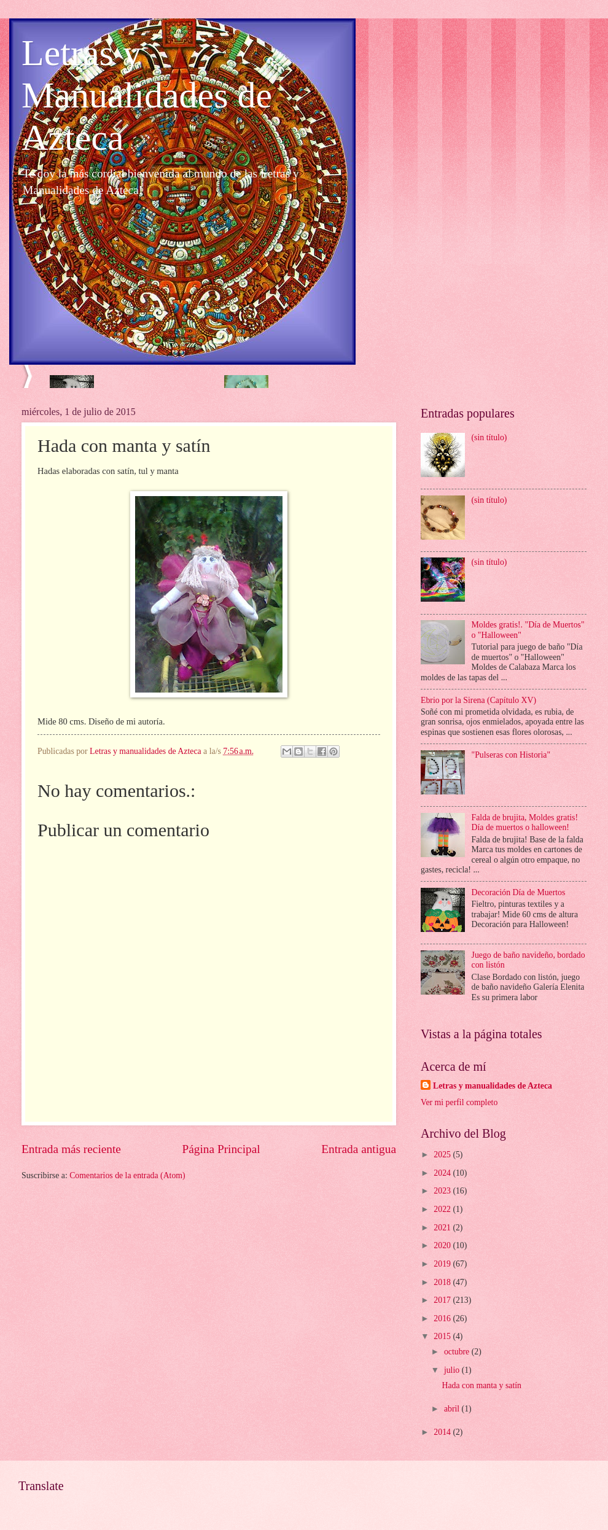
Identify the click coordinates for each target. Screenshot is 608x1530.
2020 (443, 1245)
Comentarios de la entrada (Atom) (127, 1175)
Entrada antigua (358, 1149)
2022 (443, 1209)
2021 (443, 1227)
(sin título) (489, 437)
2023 (443, 1190)
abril (453, 1408)
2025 (443, 1154)
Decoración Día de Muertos (519, 892)
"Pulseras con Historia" (511, 754)
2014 (443, 1432)
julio (453, 1370)
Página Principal (221, 1149)
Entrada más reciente (71, 1149)
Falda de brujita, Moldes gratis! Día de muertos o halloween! (525, 823)
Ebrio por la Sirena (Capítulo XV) (478, 700)
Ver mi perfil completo (459, 1102)
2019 (443, 1263)
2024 (443, 1173)
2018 (443, 1282)
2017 (443, 1300)
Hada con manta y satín (481, 1385)
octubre (458, 1351)
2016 (443, 1318)
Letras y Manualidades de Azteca (146, 95)
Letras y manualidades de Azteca (492, 1085)
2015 (443, 1336)
